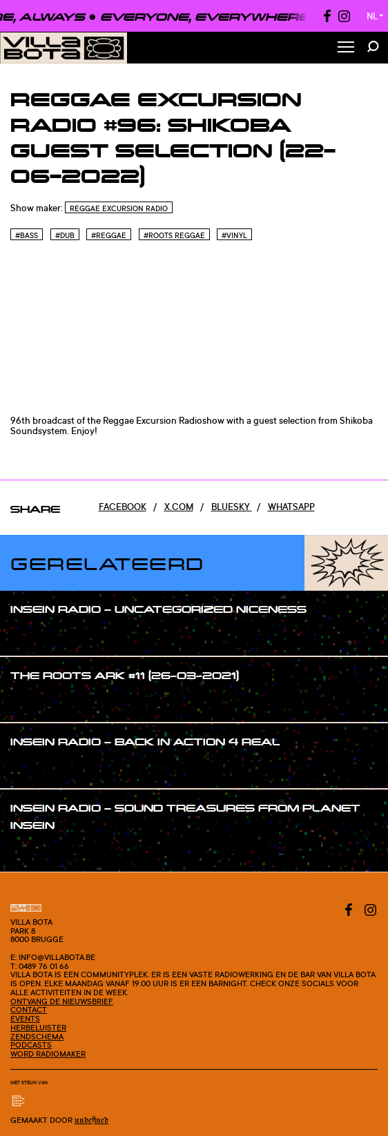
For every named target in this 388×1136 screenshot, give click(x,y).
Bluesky (231, 506)
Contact (28, 1009)
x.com (178, 506)
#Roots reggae (174, 235)
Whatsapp (291, 506)
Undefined (91, 1120)
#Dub (65, 235)
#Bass (26, 235)
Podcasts (31, 1044)
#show (39, 635)
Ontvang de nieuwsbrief (61, 1001)
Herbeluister (38, 1027)
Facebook (122, 506)
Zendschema (37, 1036)
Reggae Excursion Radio (119, 208)
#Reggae (108, 235)
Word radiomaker (48, 1053)
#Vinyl (234, 235)
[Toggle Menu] (346, 48)
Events (25, 1018)
